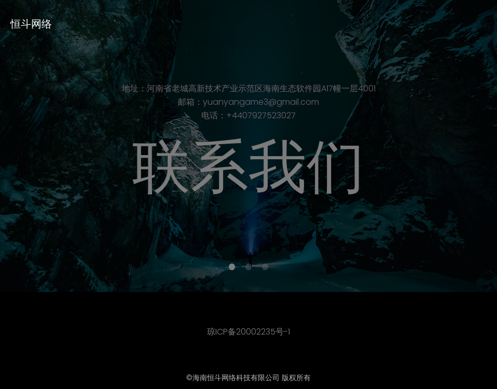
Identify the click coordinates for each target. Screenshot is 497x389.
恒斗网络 (31, 24)
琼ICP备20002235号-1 (248, 332)
